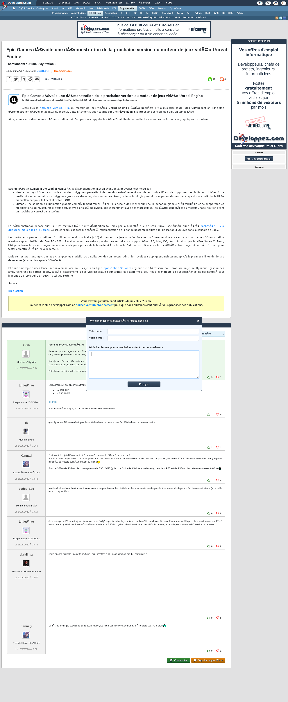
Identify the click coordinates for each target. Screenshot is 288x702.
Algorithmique (78, 13)
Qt (223, 13)
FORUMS (93, 17)
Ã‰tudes (145, 2)
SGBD (142, 8)
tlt (26, 422)
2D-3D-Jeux (95, 13)
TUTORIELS (118, 17)
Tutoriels (63, 2)
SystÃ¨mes (175, 8)
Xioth (26, 345)
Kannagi (26, 455)
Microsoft (80, 8)
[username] (153, 331)
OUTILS (131, 17)
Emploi (130, 2)
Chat (98, 2)
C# (135, 13)
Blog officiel (16, 291)
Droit (158, 2)
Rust (207, 13)
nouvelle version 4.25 (55, 108)
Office (152, 8)
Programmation (127, 8)
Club (169, 2)
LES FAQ (105, 17)
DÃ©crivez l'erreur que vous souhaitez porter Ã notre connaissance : (144, 362)
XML (230, 13)
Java (91, 8)
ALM (69, 8)
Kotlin (155, 13)
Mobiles (162, 8)
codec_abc (26, 488)
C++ (128, 13)
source (52, 402)
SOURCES (188, 17)
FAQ (76, 2)
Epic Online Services (117, 268)
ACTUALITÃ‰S (78, 17)
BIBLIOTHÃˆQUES (147, 17)
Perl (189, 13)
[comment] (144, 364)
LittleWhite (42, 71)
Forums (48, 2)
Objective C (167, 13)
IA (63, 8)
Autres (240, 13)
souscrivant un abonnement (95, 305)
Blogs (87, 2)
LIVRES (176, 17)
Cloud (55, 8)
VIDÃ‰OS (201, 17)
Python (198, 13)
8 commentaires (62, 71)
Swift (216, 13)
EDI (114, 8)
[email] (153, 338)
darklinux (26, 554)
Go (147, 13)
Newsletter (113, 2)
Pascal (180, 13)
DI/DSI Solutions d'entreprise (33, 8)
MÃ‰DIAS (164, 17)
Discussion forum (259, 158)
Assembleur (111, 13)
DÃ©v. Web (103, 8)
